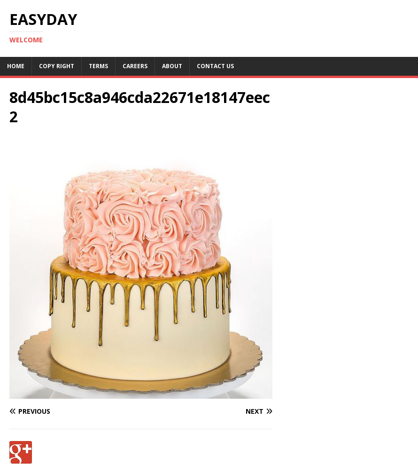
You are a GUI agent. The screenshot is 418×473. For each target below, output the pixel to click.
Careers (135, 66)
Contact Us (215, 66)
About (172, 66)
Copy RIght (56, 66)
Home (15, 66)
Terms (98, 66)
